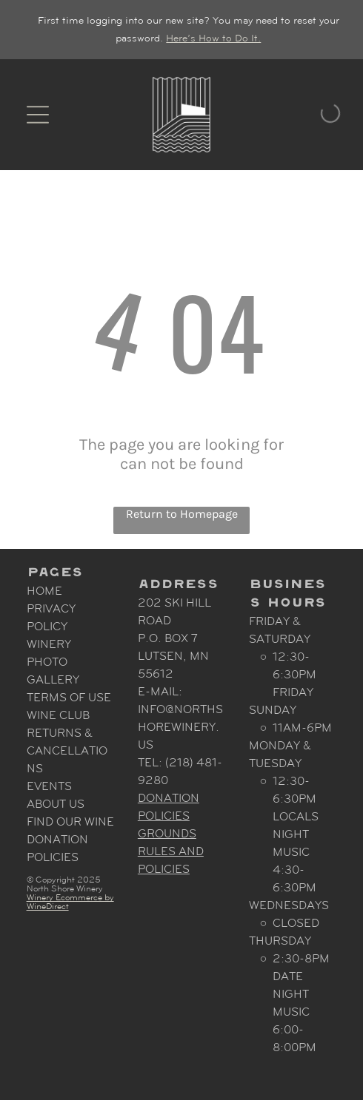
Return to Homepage (182, 514)
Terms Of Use (69, 697)
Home (44, 591)
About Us (55, 804)
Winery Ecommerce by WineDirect (70, 901)
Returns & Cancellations (67, 750)
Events (49, 786)
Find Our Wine (70, 821)
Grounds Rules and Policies (171, 851)
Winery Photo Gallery (53, 661)
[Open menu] (38, 115)
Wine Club (58, 715)
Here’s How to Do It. (213, 38)
